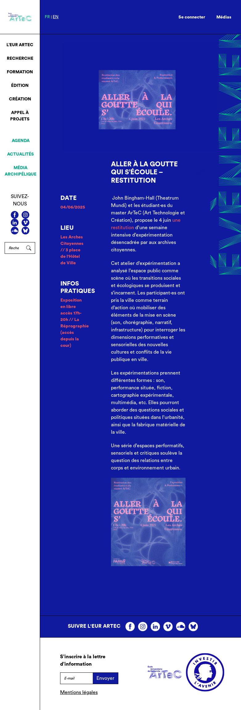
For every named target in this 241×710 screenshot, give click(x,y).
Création (20, 99)
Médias (223, 17)
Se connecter (191, 17)
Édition (20, 85)
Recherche (20, 58)
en (56, 17)
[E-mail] (76, 678)
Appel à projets (20, 116)
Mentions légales (79, 692)
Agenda (21, 141)
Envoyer (105, 678)
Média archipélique (20, 171)
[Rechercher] (13, 248)
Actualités (20, 154)
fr (47, 17)
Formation (20, 72)
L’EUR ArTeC (19, 45)
